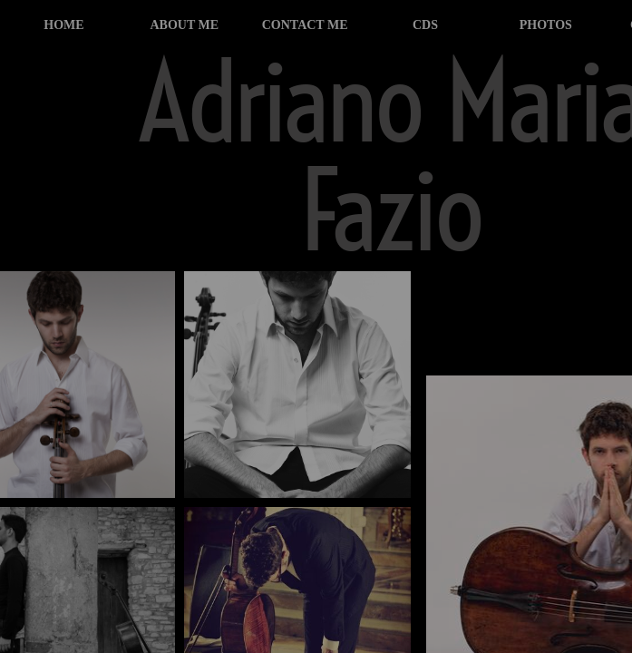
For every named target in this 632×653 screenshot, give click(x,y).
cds (425, 25)
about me (184, 25)
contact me (305, 25)
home (63, 25)
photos (546, 25)
